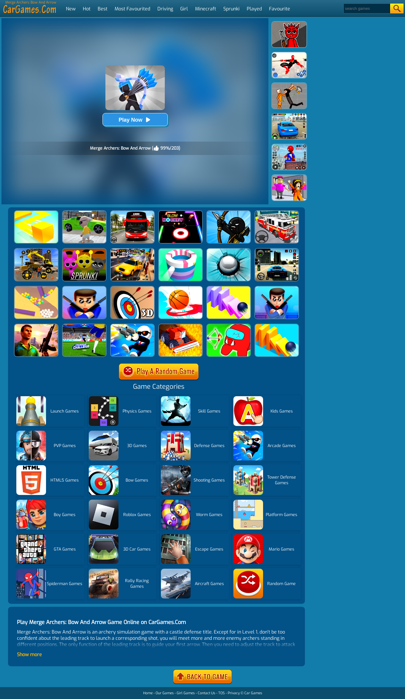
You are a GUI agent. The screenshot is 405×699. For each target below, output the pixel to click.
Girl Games (186, 693)
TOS (221, 693)
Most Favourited (132, 9)
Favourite (279, 9)
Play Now (134, 119)
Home (148, 693)
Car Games (253, 693)
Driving (165, 9)
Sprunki (231, 9)
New (71, 9)
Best (102, 9)
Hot (87, 9)
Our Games (165, 693)
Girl (184, 9)
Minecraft (205, 9)
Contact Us (206, 693)
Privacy (234, 693)
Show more (29, 654)
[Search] (367, 8)
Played (254, 9)
